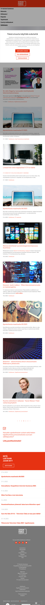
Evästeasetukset (22, 58)
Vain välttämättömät (22, 54)
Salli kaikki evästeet (22, 51)
